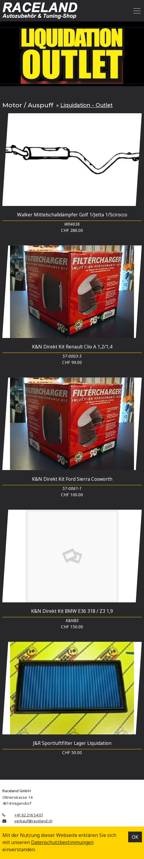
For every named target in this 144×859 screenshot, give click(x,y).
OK (135, 837)
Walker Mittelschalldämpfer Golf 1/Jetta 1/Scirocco (72, 214)
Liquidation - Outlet (86, 105)
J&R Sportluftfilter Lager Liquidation (72, 743)
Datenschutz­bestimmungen (62, 842)
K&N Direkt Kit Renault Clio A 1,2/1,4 (72, 346)
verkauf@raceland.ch (33, 821)
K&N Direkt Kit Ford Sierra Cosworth (72, 479)
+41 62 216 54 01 (28, 815)
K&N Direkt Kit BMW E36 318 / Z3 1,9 (72, 611)
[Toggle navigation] (136, 10)
